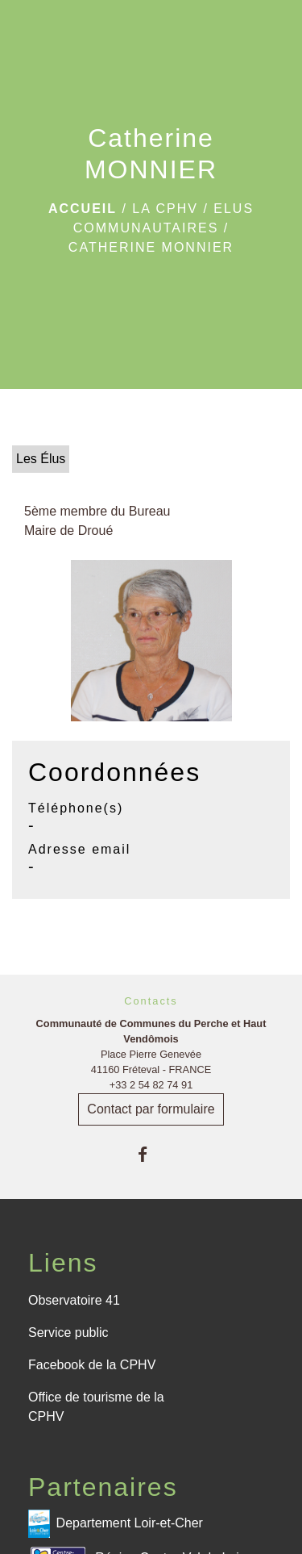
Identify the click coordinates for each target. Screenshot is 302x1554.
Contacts (151, 1001)
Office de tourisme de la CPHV (96, 1406)
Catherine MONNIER (151, 247)
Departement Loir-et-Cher (115, 1524)
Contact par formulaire (150, 1109)
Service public (68, 1332)
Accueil (82, 208)
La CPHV (165, 208)
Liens (63, 1262)
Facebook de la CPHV (91, 1365)
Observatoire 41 (74, 1300)
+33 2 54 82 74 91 (151, 1085)
